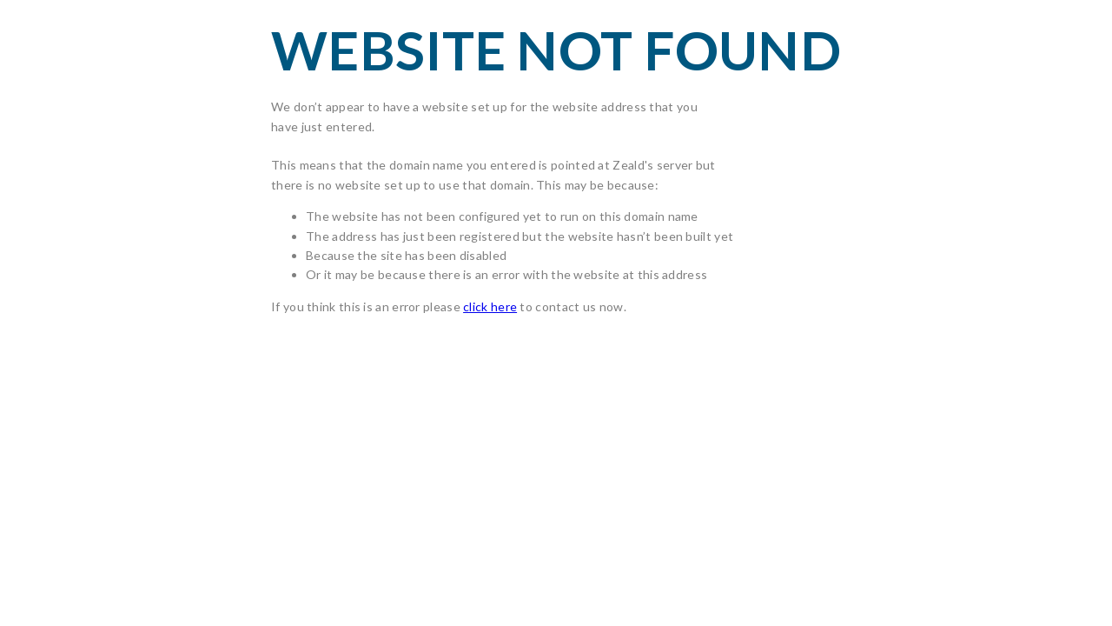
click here (490, 306)
